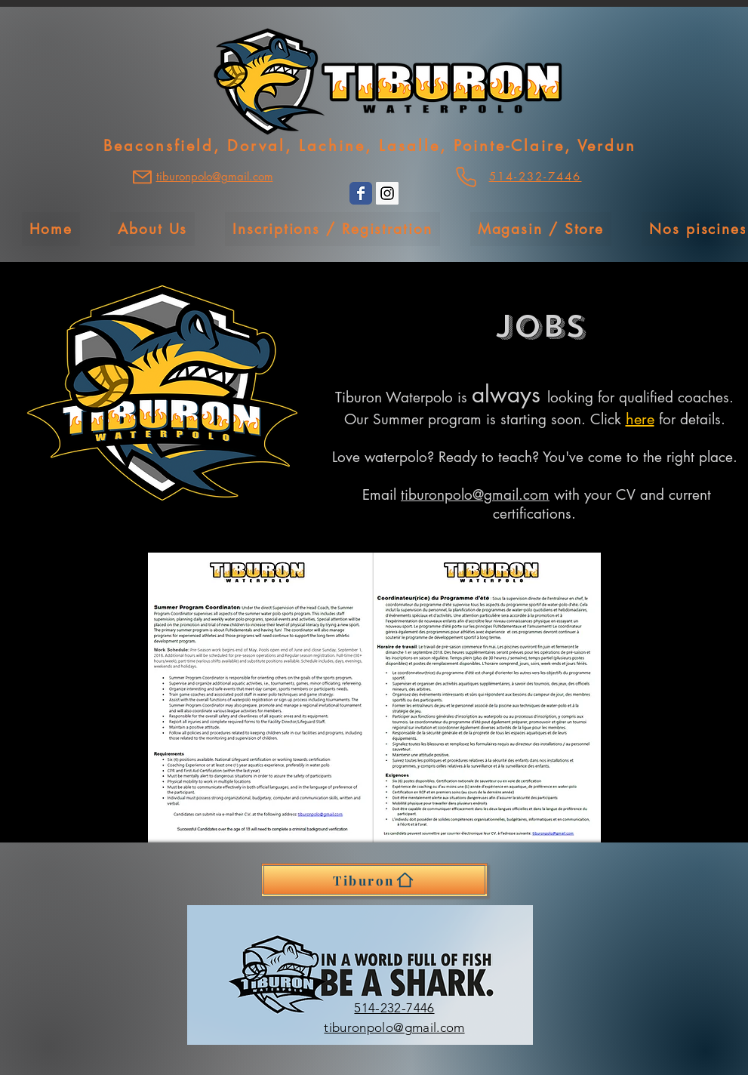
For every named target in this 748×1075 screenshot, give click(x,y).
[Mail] (142, 176)
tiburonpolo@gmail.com (475, 494)
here (640, 419)
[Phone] (466, 176)
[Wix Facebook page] (360, 193)
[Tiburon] (374, 880)
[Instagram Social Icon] (387, 193)
